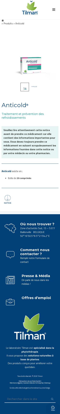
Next (53, 54)
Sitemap (47, 383)
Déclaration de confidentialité (29, 381)
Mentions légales (16, 383)
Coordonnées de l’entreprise (33, 383)
